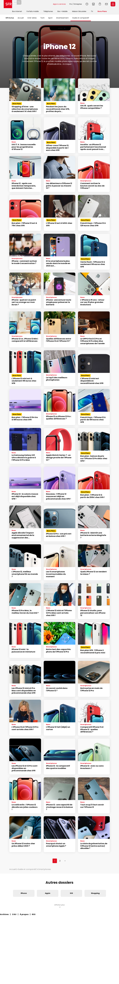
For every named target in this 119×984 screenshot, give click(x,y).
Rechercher (46, 4)
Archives (4, 914)
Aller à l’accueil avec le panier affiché (100, 4)
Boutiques (93, 4)
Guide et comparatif (80, 18)
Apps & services (59, 4)
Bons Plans (102, 11)
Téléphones (48, 11)
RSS (33, 914)
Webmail (106, 4)
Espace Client (113, 4)
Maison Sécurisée (79, 11)
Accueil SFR (8, 4)
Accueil (21, 18)
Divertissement (62, 18)
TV (92, 11)
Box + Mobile (63, 11)
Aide (87, 4)
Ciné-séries (32, 18)
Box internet (17, 11)
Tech (42, 18)
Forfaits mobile (33, 11)
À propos (24, 914)
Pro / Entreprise (75, 4)
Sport (50, 18)
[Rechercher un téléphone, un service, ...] (32, 4)
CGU (14, 914)
